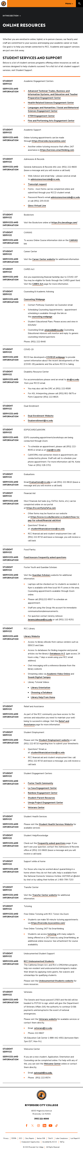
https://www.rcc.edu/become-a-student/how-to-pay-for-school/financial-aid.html (54, 519)
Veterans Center (36, 807)
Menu (68, 3)
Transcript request (37, 184)
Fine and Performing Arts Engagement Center (51, 120)
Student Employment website (54, 740)
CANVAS (73, 240)
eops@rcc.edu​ (53, 450)
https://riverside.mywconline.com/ (49, 141)
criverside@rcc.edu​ (53, 330)
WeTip (62, 1142)
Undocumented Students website (56, 980)
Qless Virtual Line (37, 205)
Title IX (50, 1138)
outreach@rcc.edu (43, 1072)
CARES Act (37, 284)
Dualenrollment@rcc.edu (40, 420)
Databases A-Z (57, 653)
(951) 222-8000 (41, 1118)
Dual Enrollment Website (40, 415)
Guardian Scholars (41, 575)
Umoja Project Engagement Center (45, 802)
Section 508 (41, 1138)
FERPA (13, 1138)
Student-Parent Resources (41, 797)
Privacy (6, 1138)
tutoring (52, 934)
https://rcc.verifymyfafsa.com (41, 508)
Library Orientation (40, 687)
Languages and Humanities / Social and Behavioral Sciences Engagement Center (53, 109)
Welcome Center (52, 1063)
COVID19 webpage (55, 357)
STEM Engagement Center (41, 116)
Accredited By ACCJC (49, 1142)
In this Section (11, 16)
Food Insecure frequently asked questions (45, 557)
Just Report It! (75, 1138)
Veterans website (48, 1019)
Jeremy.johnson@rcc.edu (40, 619)
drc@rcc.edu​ (73, 379)
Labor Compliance (62, 1138)
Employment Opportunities (31, 1142)
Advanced (33, 91)
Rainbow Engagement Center (42, 793)
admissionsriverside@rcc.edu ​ (45, 179)
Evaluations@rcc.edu (39, 482)
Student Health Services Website (56, 824)
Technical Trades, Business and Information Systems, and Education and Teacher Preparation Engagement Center (53, 94)
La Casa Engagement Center (42, 788)
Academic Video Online (58, 673)
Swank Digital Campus (39, 677)
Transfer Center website (44, 895)
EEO (20, 1138)
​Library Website (32, 636)
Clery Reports (29, 1138)
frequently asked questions (52, 843)
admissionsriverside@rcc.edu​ (65, 197)
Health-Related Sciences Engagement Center (51, 102)
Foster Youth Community (40, 783)
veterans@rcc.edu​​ (43, 1028)
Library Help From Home (43, 697)
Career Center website (43, 259)
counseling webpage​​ (42, 316)
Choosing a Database (41, 692)
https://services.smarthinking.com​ (57, 150)
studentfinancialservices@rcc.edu (48, 528)
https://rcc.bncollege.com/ (64, 222)
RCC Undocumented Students (39, 961)
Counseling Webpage (34, 299)
